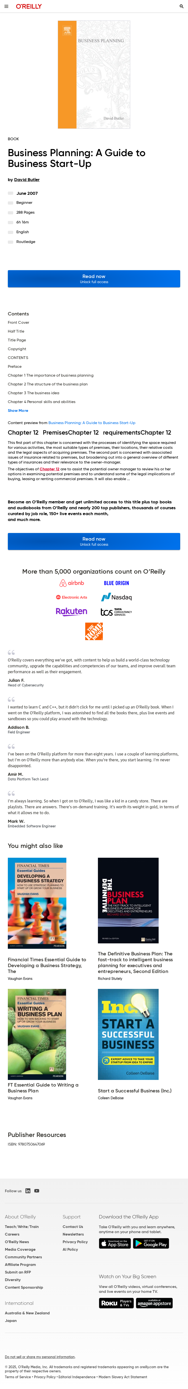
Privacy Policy (75, 1241)
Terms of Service (18, 1377)
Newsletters (73, 1234)
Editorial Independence (77, 1377)
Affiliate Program (20, 1264)
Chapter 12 (49, 469)
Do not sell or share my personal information (40, 1357)
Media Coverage (20, 1249)
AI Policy (70, 1249)
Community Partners (23, 1257)
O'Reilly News (17, 1241)
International (19, 1303)
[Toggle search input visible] (182, 6)
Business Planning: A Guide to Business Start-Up (92, 422)
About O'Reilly (20, 1217)
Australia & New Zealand (27, 1313)
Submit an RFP (18, 1272)
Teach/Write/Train (22, 1226)
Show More (18, 411)
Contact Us (73, 1226)
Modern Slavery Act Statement (123, 1377)
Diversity (13, 1279)
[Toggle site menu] (6, 6)
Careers (12, 1234)
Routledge (25, 241)
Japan (11, 1320)
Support (72, 1217)
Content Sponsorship (24, 1287)
